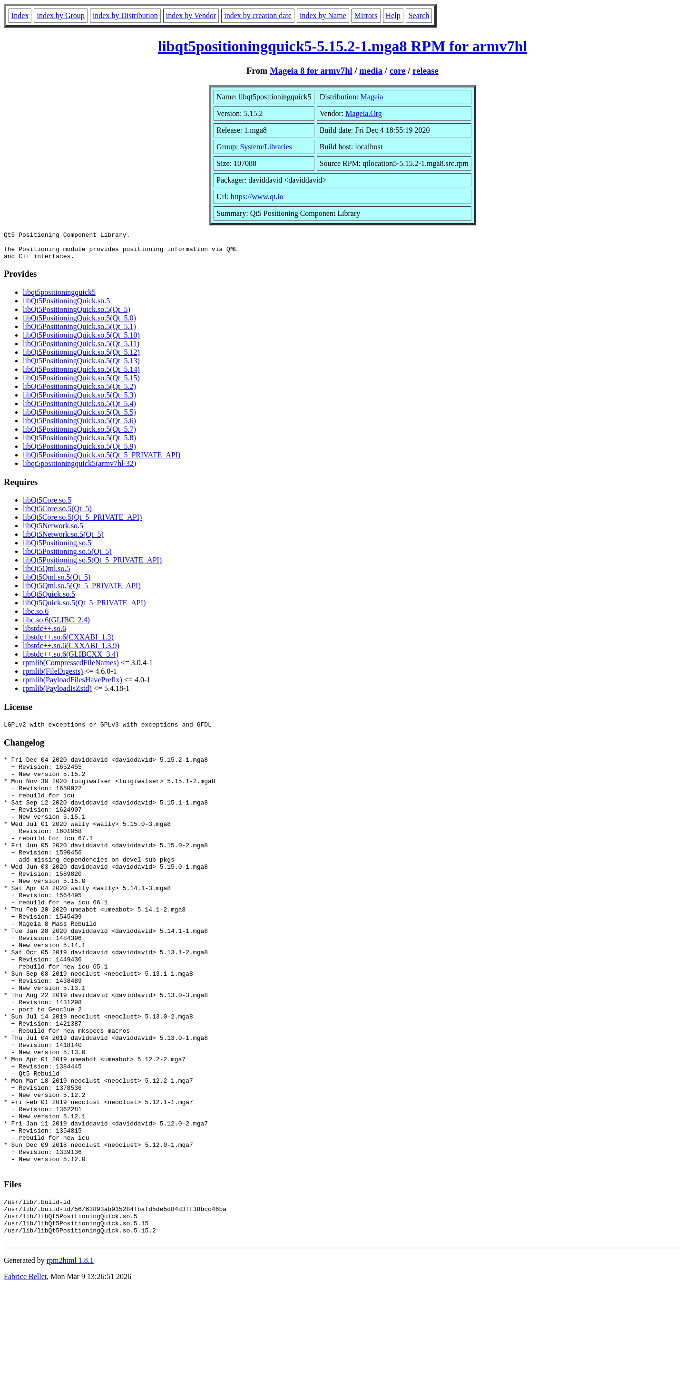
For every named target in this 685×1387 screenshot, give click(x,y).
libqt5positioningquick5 (59, 298)
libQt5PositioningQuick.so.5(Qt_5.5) (79, 418)
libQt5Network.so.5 (53, 531)
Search (419, 15)
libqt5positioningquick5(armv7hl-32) (79, 469)
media (370, 71)
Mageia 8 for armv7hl (311, 71)
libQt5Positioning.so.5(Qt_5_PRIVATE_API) (92, 566)
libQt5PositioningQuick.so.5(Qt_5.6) (79, 426)
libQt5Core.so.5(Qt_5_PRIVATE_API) (82, 523)
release (425, 71)
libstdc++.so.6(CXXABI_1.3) (68, 643)
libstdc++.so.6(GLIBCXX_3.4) (70, 660)
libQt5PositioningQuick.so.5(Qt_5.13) (81, 366)
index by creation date (258, 15)
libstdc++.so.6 (44, 634)
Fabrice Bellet (25, 1375)
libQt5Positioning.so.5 (57, 548)
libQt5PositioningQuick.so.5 (66, 306)
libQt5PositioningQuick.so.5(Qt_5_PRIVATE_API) (101, 460)
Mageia (371, 97)
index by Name (323, 15)
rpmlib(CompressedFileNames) (71, 668)
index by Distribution (125, 15)
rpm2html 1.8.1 (70, 1359)
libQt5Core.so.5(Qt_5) (57, 514)
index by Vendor (191, 15)
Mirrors (366, 15)
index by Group (60, 15)
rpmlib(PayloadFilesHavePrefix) (72, 685)
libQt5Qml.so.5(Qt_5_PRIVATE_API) (82, 591)
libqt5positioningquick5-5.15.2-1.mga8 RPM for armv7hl (342, 46)
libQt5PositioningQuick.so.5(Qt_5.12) (81, 358)
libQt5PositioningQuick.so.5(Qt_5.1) (79, 332)
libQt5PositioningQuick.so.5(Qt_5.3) (79, 401)
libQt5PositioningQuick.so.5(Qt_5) (76, 315)
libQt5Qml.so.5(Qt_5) (56, 583)
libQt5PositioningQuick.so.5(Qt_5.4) (79, 409)
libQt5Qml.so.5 (46, 574)
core (398, 71)
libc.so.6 (36, 617)
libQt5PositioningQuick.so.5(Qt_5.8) (79, 443)
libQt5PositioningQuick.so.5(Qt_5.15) (81, 383)
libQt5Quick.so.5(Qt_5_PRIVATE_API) (84, 608)
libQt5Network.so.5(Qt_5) (63, 540)
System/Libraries (266, 147)
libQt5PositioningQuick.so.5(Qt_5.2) (79, 392)
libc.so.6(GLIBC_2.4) (56, 625)
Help (393, 15)
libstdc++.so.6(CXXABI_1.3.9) (71, 651)
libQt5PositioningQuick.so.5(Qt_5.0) (79, 324)
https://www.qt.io (257, 197)
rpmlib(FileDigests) (53, 677)
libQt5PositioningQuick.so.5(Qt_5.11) (81, 349)
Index (20, 15)
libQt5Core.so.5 (47, 506)
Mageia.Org (363, 113)
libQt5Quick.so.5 (49, 600)
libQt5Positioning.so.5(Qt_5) (67, 557)
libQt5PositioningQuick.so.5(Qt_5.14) (81, 375)
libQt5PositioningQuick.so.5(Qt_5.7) (79, 435)
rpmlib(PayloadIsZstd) (57, 694)
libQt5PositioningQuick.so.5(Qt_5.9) (79, 452)
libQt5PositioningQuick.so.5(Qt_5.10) (81, 341)
